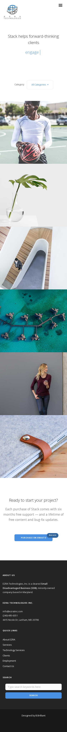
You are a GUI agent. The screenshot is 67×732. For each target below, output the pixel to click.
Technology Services (14, 650)
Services (7, 644)
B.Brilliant (40, 715)
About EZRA (9, 639)
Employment (9, 660)
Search (33, 695)
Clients (6, 655)
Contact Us (8, 666)
